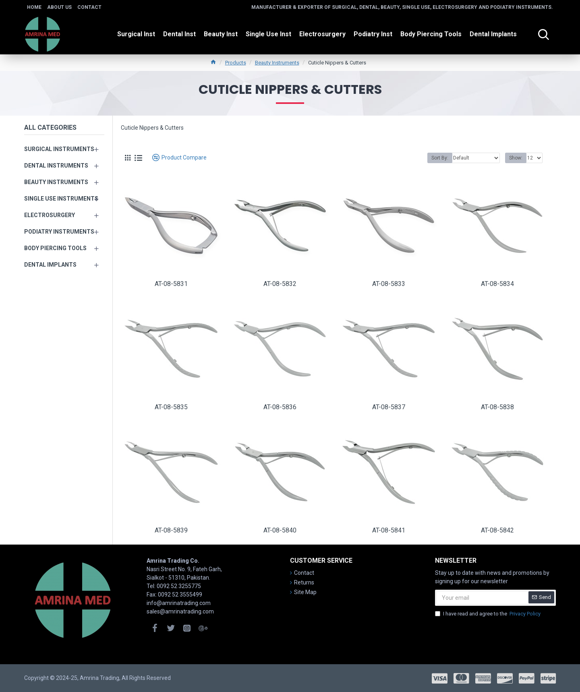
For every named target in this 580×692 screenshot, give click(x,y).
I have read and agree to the (488, 614)
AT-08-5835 (171, 407)
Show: (515, 158)
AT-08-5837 (388, 407)
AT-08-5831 (171, 284)
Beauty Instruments (277, 63)
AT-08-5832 (279, 284)
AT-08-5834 (497, 284)
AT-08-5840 (279, 530)
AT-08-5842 (497, 530)
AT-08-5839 (171, 530)
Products (235, 63)
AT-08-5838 (497, 407)
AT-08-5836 (279, 407)
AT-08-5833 (388, 284)
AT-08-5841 (388, 530)
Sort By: (439, 158)
